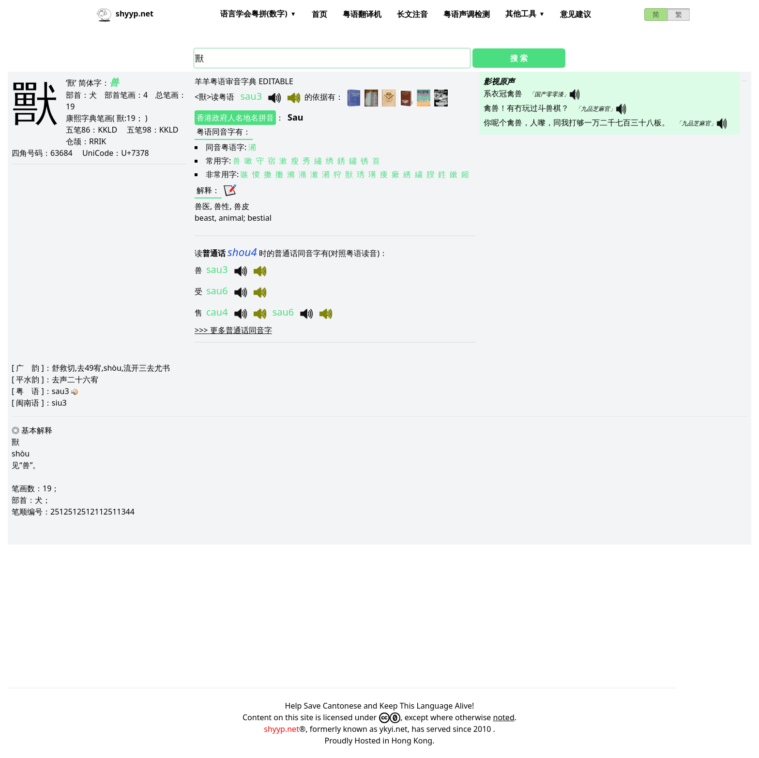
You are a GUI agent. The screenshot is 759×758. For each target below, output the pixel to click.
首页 (319, 14)
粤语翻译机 (362, 14)
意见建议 (575, 14)
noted (504, 717)
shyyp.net (281, 729)
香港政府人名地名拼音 (235, 117)
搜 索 (519, 58)
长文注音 (412, 14)
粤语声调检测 (466, 14)
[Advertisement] (298, 616)
